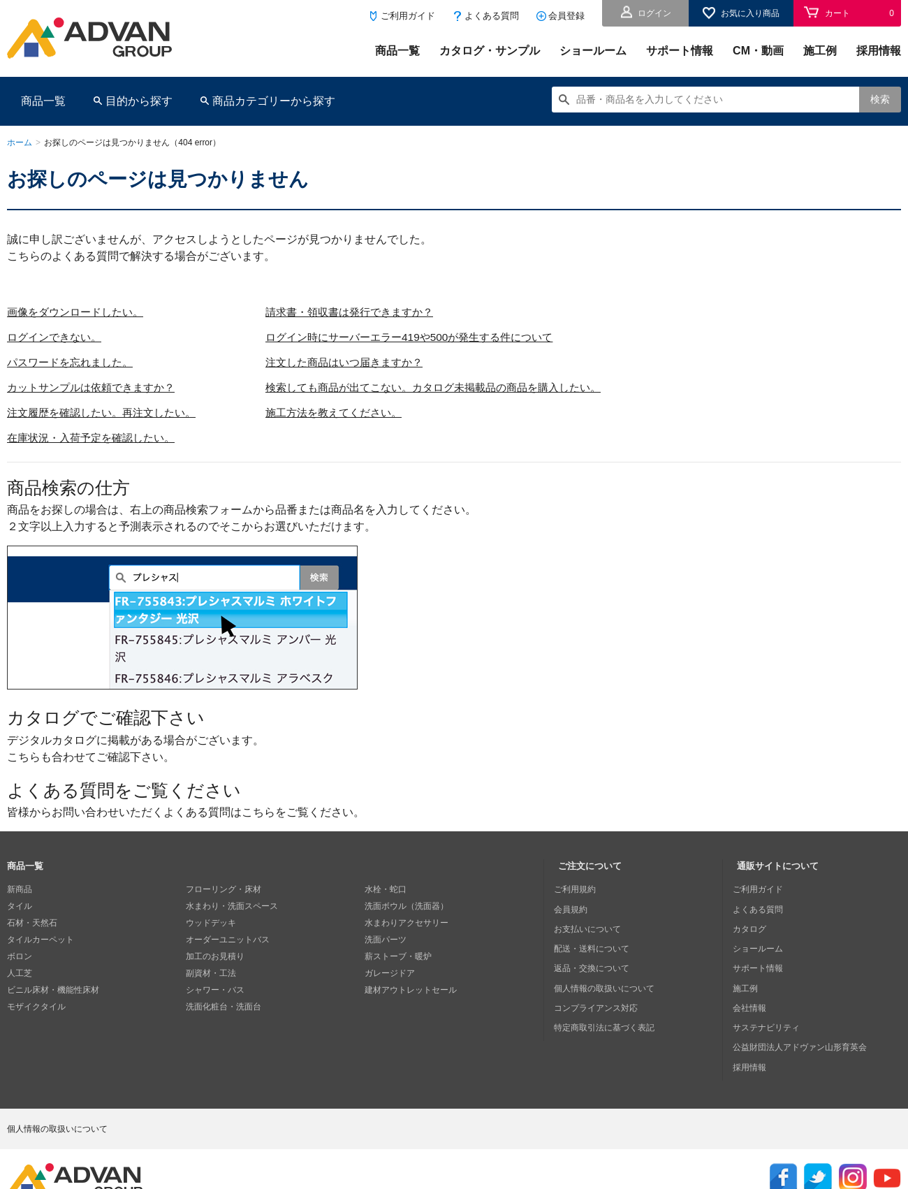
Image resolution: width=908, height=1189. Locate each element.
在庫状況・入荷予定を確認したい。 (96, 438)
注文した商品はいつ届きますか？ (362, 362)
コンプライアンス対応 (600, 990)
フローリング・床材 (223, 889)
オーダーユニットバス (228, 939)
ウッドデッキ (211, 923)
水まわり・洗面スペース (232, 906)
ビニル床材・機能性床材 (53, 990)
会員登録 (566, 15)
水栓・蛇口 (386, 889)
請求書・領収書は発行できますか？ (367, 312)
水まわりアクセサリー (406, 923)
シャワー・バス (215, 990)
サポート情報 (679, 51)
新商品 (19, 889)
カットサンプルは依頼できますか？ (96, 387)
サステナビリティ (770, 1007)
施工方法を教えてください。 (350, 412)
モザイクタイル (36, 1007)
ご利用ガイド (408, 15)
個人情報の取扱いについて (608, 973)
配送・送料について (596, 939)
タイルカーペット (40, 939)
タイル (19, 906)
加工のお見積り (215, 956)
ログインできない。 (57, 337)
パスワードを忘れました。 (74, 362)
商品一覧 (397, 51)
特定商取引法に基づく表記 (608, 1007)
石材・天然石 (32, 923)
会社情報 (753, 990)
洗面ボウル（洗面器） (406, 906)
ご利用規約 (579, 889)
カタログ (753, 923)
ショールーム (593, 51)
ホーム (19, 142)
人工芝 (19, 973)
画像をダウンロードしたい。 (79, 312)
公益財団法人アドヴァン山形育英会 (804, 1023)
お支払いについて (591, 923)
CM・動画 (758, 51)
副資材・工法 (211, 973)
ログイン (654, 13)
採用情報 (878, 51)
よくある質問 (491, 15)
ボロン (19, 956)
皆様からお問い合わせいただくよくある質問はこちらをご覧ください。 (186, 812)
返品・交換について (596, 956)
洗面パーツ (386, 939)
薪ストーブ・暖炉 (398, 956)
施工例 (820, 51)
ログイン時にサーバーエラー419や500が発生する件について (430, 337)
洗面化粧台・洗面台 (223, 1007)
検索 (880, 99)
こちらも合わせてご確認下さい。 (91, 757)
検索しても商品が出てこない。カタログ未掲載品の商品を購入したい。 (457, 387)
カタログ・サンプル (489, 51)
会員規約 (575, 906)
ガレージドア (390, 973)
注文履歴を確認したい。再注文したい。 (107, 412)
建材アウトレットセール (411, 990)
